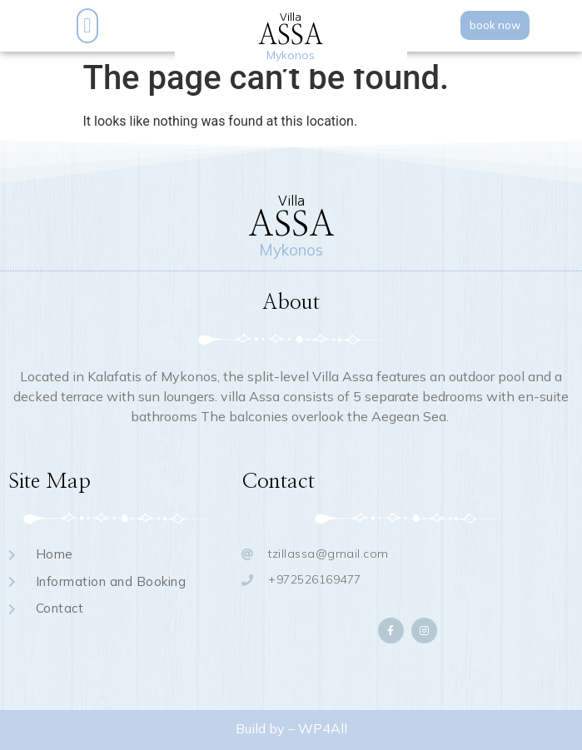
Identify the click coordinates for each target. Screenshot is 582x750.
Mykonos (290, 54)
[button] (87, 25)
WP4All (322, 728)
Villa (290, 17)
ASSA (290, 35)
